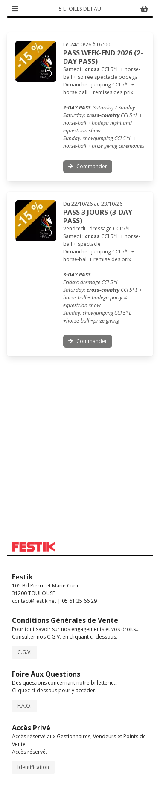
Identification (33, 767)
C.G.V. (24, 652)
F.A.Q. (24, 705)
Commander (87, 166)
